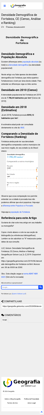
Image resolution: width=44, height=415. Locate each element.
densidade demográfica (18, 65)
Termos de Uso (12, 403)
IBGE (22, 128)
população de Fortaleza (20, 212)
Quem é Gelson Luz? (19, 294)
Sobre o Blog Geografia (12, 399)
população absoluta (30, 62)
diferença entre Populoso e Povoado (18, 206)
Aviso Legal (32, 403)
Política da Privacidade (31, 399)
